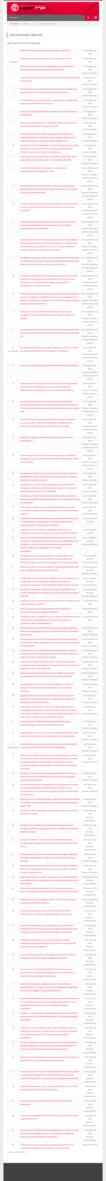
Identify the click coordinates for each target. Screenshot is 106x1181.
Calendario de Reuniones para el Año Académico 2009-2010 (45, 50)
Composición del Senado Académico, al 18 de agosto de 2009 (45, 58)
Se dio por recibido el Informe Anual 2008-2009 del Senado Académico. (49, 365)
